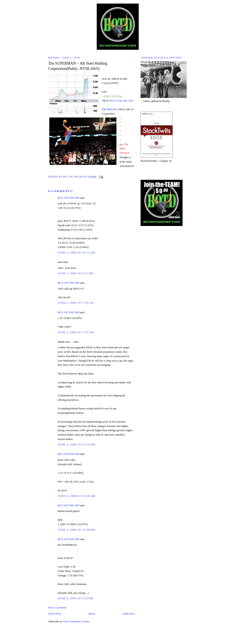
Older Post (128, 613)
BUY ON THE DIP (68, 197)
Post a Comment (57, 607)
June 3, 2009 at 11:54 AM (76, 444)
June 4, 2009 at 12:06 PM (76, 529)
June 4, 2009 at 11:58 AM (76, 495)
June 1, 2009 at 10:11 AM (76, 252)
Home (92, 613)
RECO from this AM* (122, 100)
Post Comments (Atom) (76, 621)
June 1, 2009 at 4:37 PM (75, 273)
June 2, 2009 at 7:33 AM (75, 302)
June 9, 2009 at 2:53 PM (75, 598)
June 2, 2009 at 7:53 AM (75, 332)
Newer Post (54, 613)
